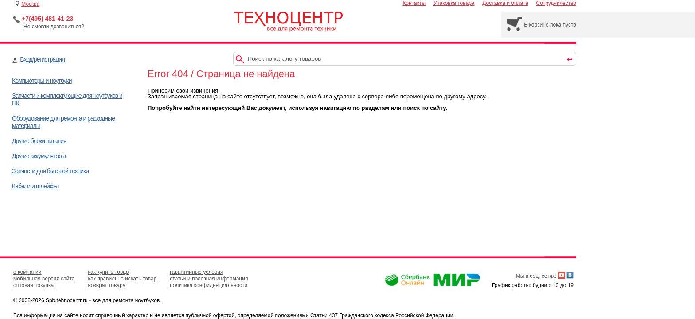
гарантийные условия (196, 272)
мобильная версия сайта (43, 278)
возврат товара (106, 285)
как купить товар (108, 272)
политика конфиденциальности (208, 285)
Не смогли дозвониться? (53, 26)
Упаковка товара (454, 3)
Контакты (414, 3)
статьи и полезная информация (209, 278)
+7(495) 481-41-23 (47, 18)
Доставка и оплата (505, 3)
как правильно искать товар (122, 278)
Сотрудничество (556, 3)
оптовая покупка (33, 285)
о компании (27, 272)
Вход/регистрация (42, 59)
